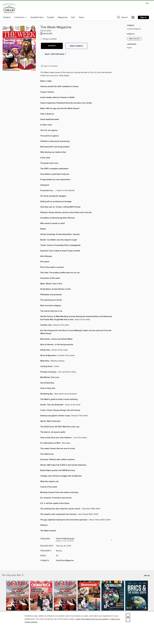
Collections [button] (20, 17)
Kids (73, 17)
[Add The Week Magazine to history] (49, 66)
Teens (81, 17)
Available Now (37, 17)
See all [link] (147, 575)
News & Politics (134, 39)
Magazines (63, 17)
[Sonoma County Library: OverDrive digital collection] (9, 8)
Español (50, 17)
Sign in (143, 17)
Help (147, 3)
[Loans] (133, 17)
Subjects (7, 17)
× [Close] (127, 617)
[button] (122, 17)
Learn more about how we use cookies (92, 619)
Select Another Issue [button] (55, 54)
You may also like (13, 575)
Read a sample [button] (76, 46)
